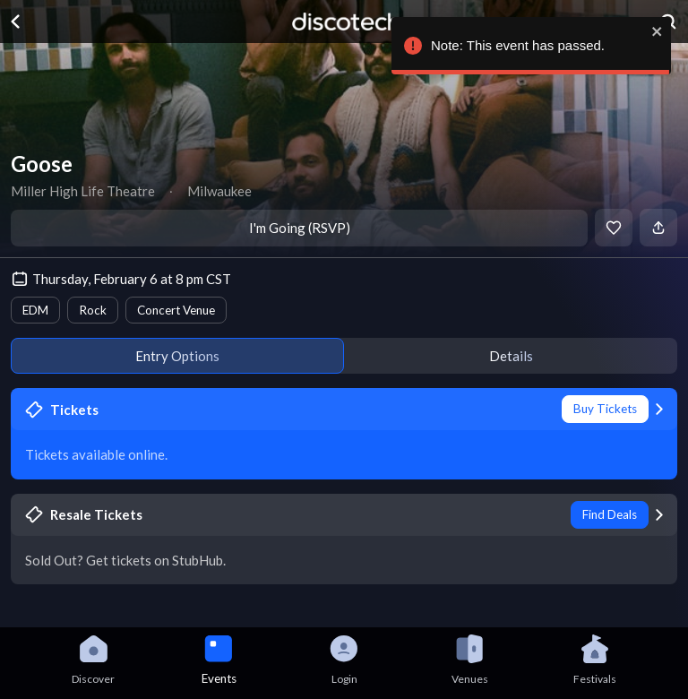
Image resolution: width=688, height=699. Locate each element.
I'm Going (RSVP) (299, 228)
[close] (656, 31)
